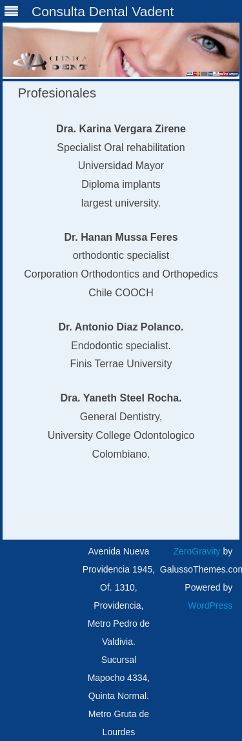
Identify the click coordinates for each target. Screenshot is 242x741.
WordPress (210, 605)
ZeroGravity (196, 551)
